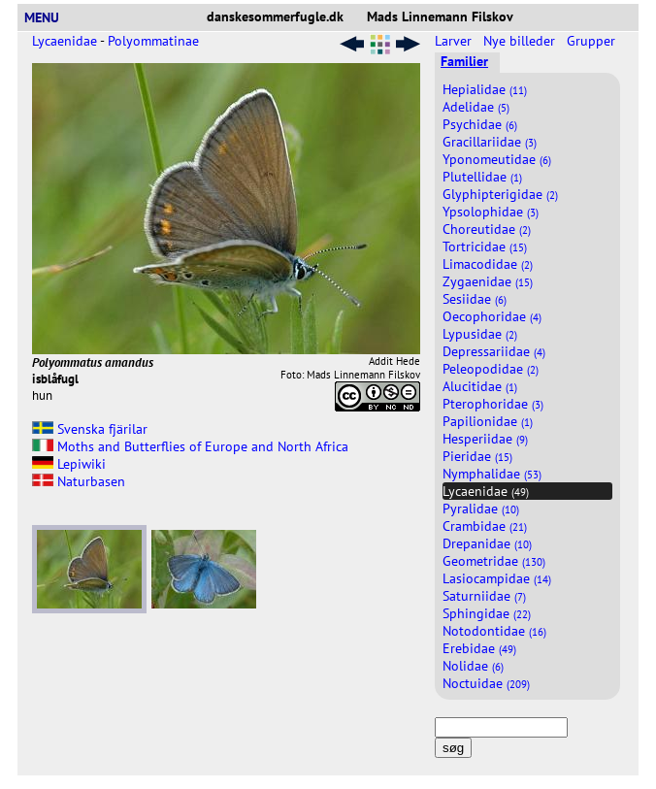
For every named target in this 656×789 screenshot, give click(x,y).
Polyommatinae (153, 40)
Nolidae (473, 665)
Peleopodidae (491, 369)
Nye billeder (521, 40)
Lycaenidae (64, 40)
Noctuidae (486, 683)
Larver (455, 40)
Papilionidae (488, 421)
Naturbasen (78, 481)
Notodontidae (494, 631)
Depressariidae (494, 351)
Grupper (593, 40)
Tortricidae (485, 246)
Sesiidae (475, 299)
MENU (49, 17)
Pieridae (477, 456)
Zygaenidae (488, 281)
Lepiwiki (69, 464)
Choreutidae (487, 229)
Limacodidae (488, 264)
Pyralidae (481, 508)
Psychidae (480, 124)
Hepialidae (485, 89)
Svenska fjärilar (90, 429)
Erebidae (479, 648)
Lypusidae (480, 334)
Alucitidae (480, 386)
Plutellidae (482, 176)
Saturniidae (484, 596)
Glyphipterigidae (500, 194)
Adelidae (476, 106)
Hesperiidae (485, 438)
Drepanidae (487, 543)
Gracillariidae (490, 141)
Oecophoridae (492, 316)
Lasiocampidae (497, 578)
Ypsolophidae (491, 211)
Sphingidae (487, 613)
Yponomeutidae (497, 159)
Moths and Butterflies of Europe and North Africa (190, 446)
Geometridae (494, 561)
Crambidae (485, 526)
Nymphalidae (492, 473)
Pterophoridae (493, 403)
